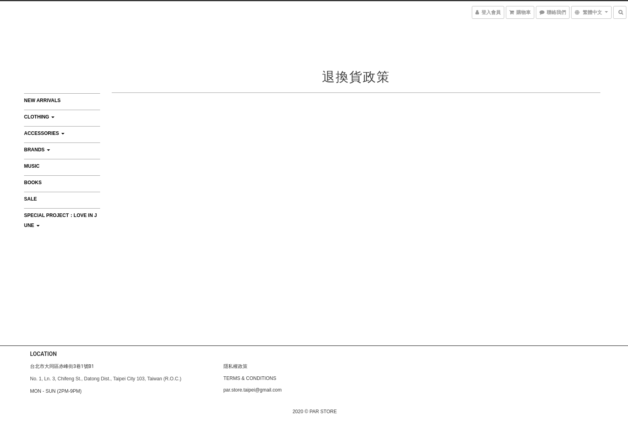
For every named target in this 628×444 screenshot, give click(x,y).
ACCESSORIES (44, 133)
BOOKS (33, 182)
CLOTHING (39, 117)
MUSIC (32, 166)
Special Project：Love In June (60, 220)
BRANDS (37, 150)
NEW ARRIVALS (42, 100)
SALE (30, 199)
